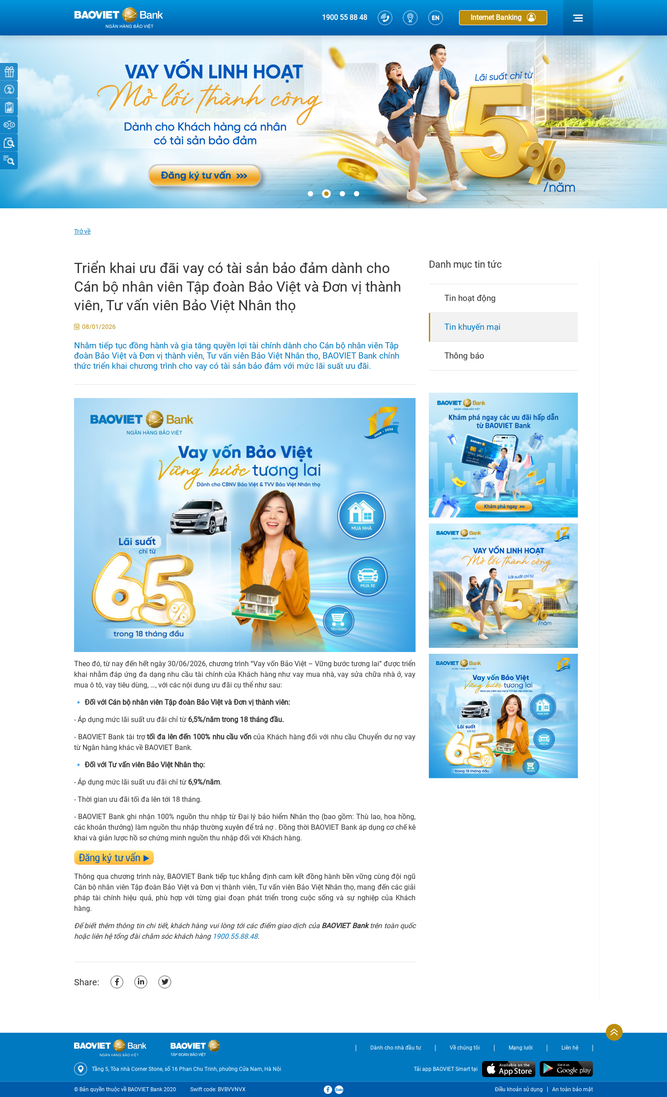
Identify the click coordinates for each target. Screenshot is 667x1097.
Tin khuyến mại (472, 327)
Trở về (82, 231)
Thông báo (464, 356)
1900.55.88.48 (235, 936)
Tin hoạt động (470, 298)
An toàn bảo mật (572, 1089)
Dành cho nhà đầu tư (395, 1048)
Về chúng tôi (465, 1048)
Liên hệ (569, 1048)
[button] (310, 194)
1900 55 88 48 (344, 17)
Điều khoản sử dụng (519, 1089)
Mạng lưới (521, 1048)
